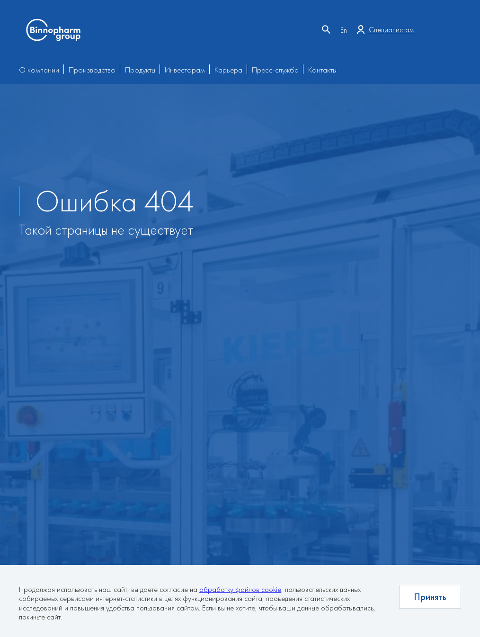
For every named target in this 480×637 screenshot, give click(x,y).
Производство (92, 69)
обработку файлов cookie (240, 589)
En (343, 30)
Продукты (140, 69)
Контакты (322, 69)
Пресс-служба (275, 69)
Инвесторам (185, 69)
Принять (430, 597)
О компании (39, 69)
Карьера (228, 69)
